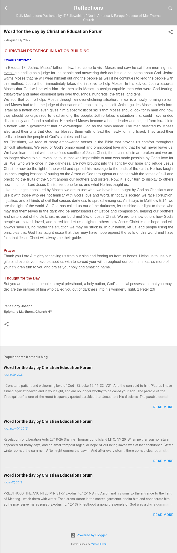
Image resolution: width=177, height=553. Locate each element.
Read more (163, 407)
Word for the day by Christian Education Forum (48, 367)
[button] (170, 32)
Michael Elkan (98, 544)
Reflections (88, 8)
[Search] (170, 9)
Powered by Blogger (88, 535)
